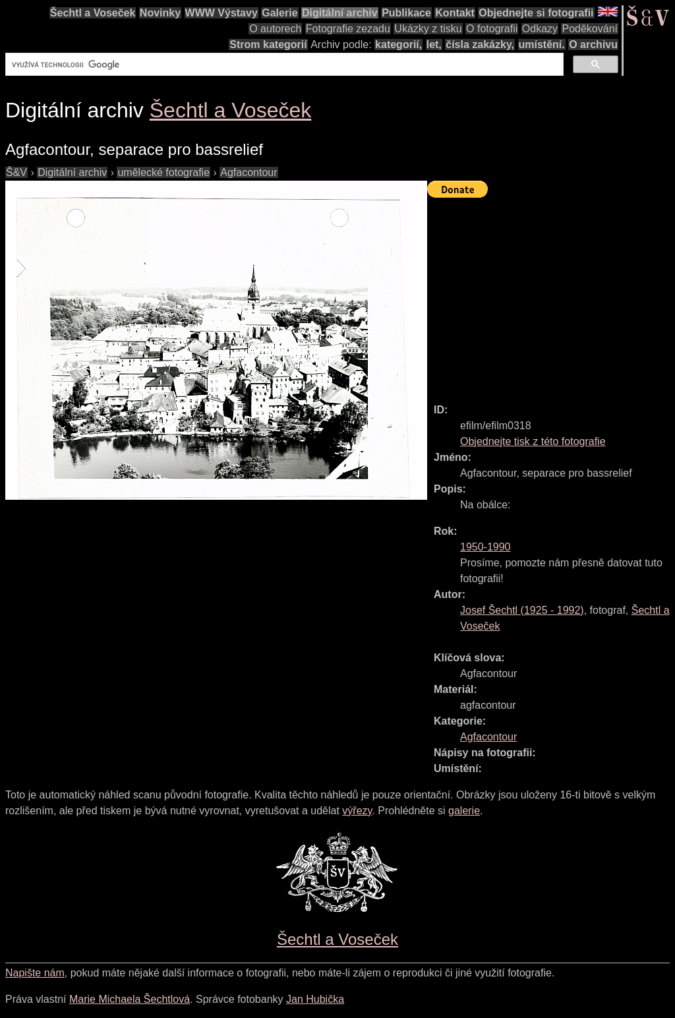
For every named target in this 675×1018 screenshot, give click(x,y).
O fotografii (491, 28)
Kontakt (455, 12)
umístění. (542, 44)
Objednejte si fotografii (536, 12)
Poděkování (590, 28)
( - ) (522, 610)
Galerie (279, 12)
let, (434, 44)
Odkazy (540, 28)
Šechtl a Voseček (93, 12)
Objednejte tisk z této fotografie (533, 441)
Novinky (160, 12)
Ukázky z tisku (427, 28)
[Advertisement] (551, 294)
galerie (464, 810)
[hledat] (283, 65)
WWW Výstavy (221, 12)
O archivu (593, 44)
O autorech (275, 28)
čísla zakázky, (480, 44)
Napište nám (35, 972)
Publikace (406, 12)
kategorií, (398, 44)
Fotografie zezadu (348, 28)
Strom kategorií (268, 44)
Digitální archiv (340, 12)
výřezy (357, 810)
